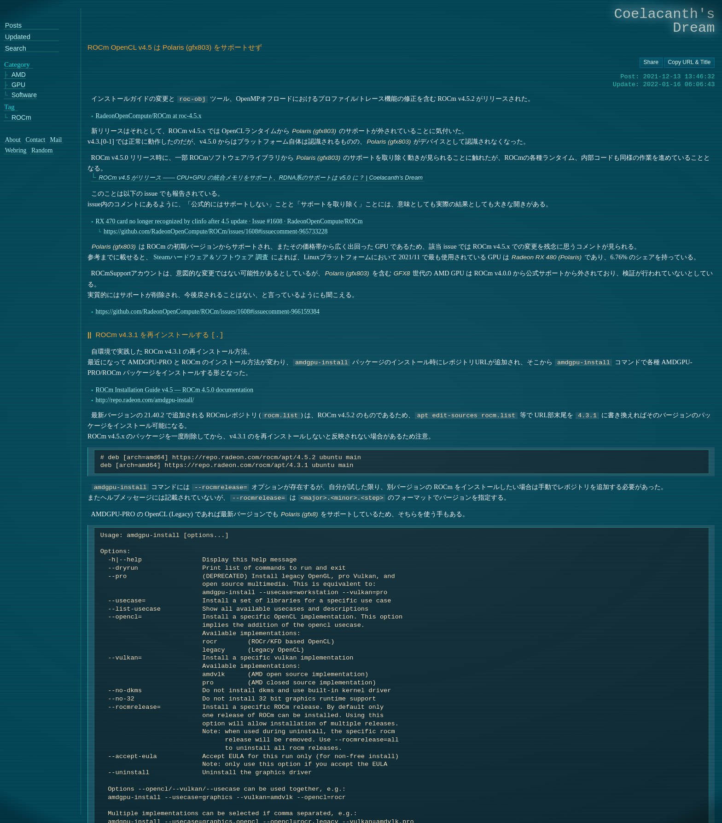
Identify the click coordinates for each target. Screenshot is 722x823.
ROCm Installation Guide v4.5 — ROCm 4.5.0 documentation (174, 388)
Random (41, 150)
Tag (9, 107)
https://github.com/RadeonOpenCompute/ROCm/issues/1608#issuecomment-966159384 (207, 311)
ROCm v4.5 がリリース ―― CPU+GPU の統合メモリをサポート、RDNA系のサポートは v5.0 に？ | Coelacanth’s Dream (261, 177)
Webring (16, 150)
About (13, 140)
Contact (35, 140)
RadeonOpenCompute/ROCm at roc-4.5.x (148, 115)
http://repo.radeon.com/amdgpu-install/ (144, 399)
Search (15, 48)
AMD (19, 74)
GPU (18, 85)
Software (24, 95)
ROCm (21, 117)
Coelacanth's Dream (664, 21)
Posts (13, 25)
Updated (17, 37)
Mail (56, 140)
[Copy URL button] (651, 63)
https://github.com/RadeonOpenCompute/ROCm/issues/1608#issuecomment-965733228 (215, 231)
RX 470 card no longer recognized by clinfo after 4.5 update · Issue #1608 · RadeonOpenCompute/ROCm (228, 221)
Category (17, 64)
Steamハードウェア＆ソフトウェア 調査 (210, 257)
